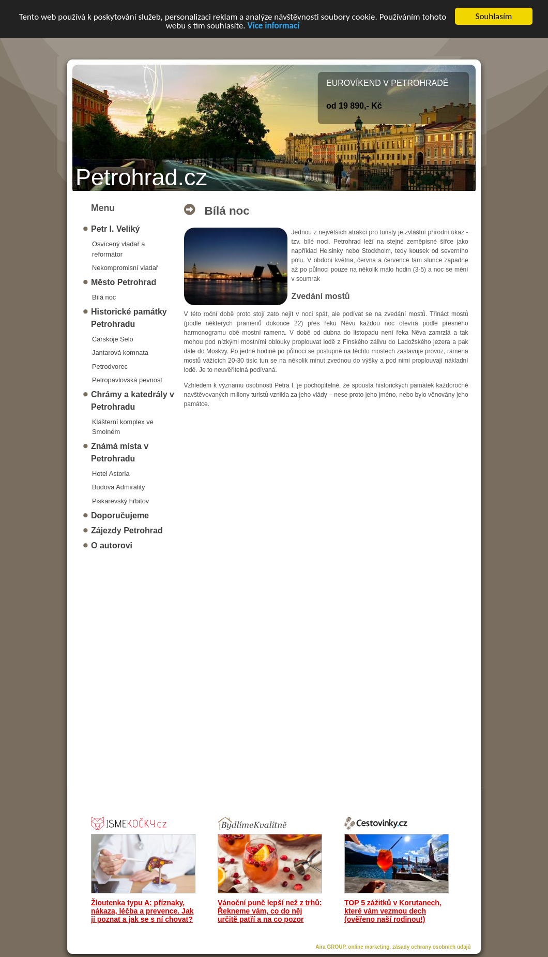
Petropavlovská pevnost (127, 380)
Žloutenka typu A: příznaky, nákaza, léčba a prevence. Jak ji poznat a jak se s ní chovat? (142, 911)
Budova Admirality (118, 487)
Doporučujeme (120, 515)
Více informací (273, 25)
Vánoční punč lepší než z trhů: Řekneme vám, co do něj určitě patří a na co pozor (270, 911)
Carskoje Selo (112, 339)
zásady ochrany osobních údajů (431, 947)
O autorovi (111, 545)
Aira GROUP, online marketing (352, 947)
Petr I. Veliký (115, 229)
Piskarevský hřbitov (120, 500)
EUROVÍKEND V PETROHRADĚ (387, 83)
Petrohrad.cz (141, 177)
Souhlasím (494, 16)
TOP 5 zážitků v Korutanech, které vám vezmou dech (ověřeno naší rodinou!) (393, 911)
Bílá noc (104, 297)
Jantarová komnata (120, 352)
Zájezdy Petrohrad (127, 530)
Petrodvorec (110, 366)
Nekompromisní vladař (125, 268)
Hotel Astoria (111, 473)
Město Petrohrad (123, 282)
